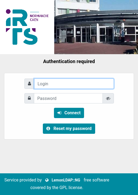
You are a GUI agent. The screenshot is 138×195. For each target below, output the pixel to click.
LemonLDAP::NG (62, 180)
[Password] (68, 98)
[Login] (74, 84)
